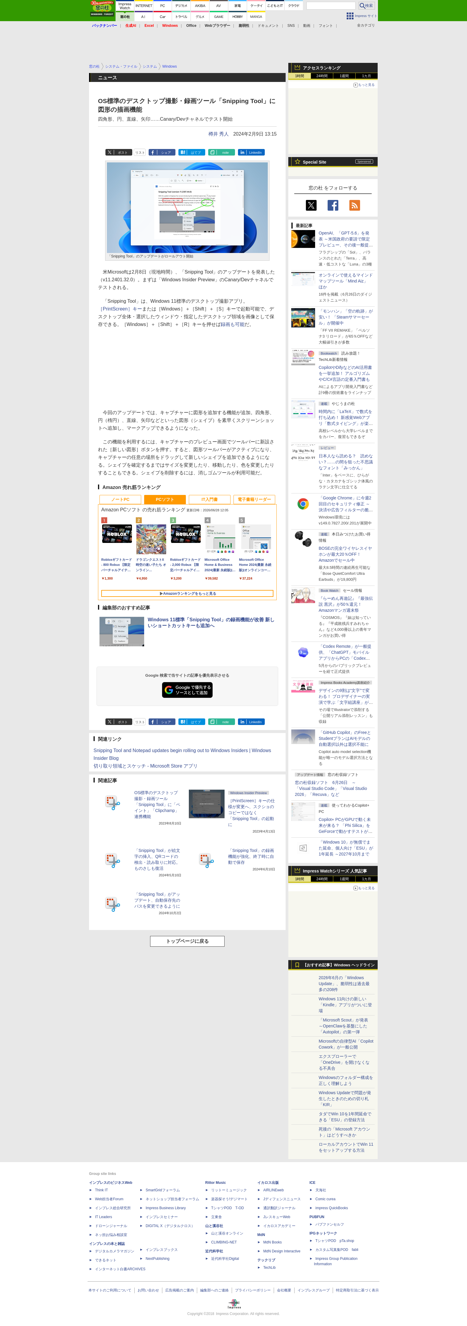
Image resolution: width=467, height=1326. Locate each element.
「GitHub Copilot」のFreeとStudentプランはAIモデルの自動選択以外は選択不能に (345, 738)
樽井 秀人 (218, 133)
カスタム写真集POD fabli (336, 1250)
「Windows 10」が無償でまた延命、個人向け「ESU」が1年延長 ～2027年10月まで (346, 848)
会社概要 (284, 1290)
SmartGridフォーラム (163, 1190)
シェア (166, 152)
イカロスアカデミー (279, 1226)
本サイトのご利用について (109, 1290)
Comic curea (325, 1199)
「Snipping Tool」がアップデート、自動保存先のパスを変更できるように (157, 900)
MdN (261, 1235)
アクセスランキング (321, 68)
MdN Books (272, 1242)
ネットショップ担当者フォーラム (172, 1199)
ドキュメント (268, 26)
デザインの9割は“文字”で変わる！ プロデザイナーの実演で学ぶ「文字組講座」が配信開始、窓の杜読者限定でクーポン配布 (346, 702)
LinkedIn (255, 152)
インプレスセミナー (162, 1217)
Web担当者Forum (109, 1199)
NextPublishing (157, 1259)
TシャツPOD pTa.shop (334, 1241)
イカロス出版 (268, 1183)
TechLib (269, 1268)
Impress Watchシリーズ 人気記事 (335, 871)
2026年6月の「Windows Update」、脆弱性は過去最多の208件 (344, 983)
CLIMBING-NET (224, 1242)
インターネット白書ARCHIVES (120, 1269)
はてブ (196, 152)
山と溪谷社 (214, 1226)
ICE (312, 1183)
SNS (291, 26)
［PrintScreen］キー (120, 308)
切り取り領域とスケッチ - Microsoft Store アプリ (146, 765)
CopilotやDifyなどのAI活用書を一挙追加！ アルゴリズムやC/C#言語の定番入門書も (345, 373)
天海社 (320, 1190)
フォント (326, 26)
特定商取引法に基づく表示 (357, 1290)
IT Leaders (103, 1217)
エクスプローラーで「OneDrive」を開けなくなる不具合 (344, 1062)
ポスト (123, 152)
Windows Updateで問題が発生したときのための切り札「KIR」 (345, 1098)
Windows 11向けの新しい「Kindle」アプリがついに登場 (345, 1004)
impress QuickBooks (331, 1208)
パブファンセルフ (329, 1224)
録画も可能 (233, 324)
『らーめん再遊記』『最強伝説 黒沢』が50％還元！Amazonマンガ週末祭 (346, 604)
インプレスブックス (162, 1250)
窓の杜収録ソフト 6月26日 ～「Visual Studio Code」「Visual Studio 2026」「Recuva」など (331, 788)
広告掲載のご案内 (179, 1290)
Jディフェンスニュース (282, 1199)
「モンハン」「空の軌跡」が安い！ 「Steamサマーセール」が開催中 (346, 317)
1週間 (344, 76)
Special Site (314, 162)
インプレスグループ (314, 1290)
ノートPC (120, 499)
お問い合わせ (148, 1290)
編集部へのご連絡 (214, 1290)
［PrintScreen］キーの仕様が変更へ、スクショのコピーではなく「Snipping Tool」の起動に (251, 812)
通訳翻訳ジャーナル (279, 1208)
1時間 (299, 76)
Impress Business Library (166, 1208)
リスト (140, 152)
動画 (306, 26)
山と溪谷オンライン (227, 1233)
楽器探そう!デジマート (229, 1199)
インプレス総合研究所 (113, 1208)
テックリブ (266, 1260)
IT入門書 (210, 499)
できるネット (105, 1260)
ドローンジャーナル (111, 1226)
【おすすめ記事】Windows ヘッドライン (339, 965)
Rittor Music (215, 1183)
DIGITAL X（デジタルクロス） (170, 1226)
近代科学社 (214, 1251)
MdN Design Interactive (282, 1251)
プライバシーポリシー (253, 1290)
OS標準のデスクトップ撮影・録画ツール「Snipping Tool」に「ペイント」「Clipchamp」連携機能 (157, 804)
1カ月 (366, 76)
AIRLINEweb (273, 1190)
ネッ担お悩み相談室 (111, 1235)
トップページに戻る (187, 941)
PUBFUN (316, 1217)
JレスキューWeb (276, 1217)
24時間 (321, 76)
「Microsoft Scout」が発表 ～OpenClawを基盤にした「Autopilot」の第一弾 (343, 1026)
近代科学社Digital (225, 1259)
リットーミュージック (229, 1190)
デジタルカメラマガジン (114, 1251)
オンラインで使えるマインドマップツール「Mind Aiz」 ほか (346, 281)
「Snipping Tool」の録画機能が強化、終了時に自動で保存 (251, 856)
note (225, 152)
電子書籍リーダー (254, 499)
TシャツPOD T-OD (227, 1208)
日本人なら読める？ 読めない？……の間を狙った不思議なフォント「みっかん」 (346, 462)
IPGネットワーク (323, 1233)
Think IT (101, 1190)
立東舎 (216, 1217)
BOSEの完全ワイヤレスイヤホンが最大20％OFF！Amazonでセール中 (345, 554)
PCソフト (165, 499)
